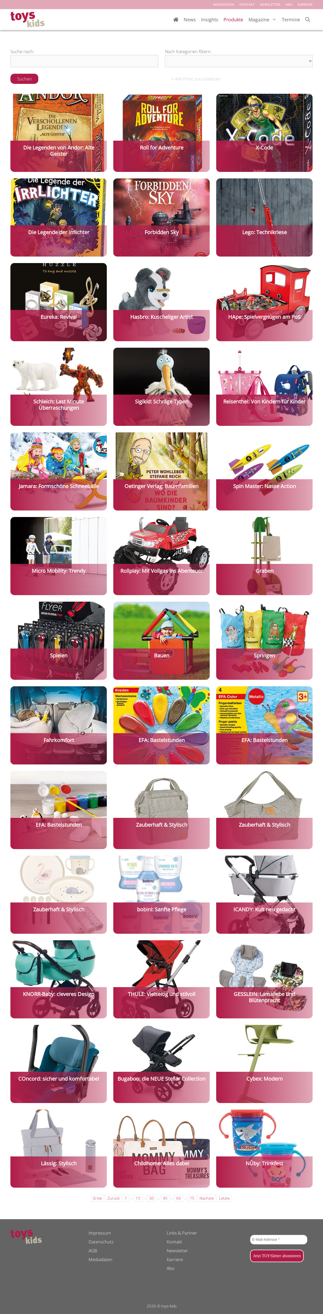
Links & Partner (182, 1233)
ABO (288, 4)
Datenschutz (101, 1242)
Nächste (207, 1198)
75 (192, 1198)
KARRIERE (305, 4)
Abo (171, 1268)
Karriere (175, 1259)
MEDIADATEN (223, 4)
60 (178, 1198)
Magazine (264, 19)
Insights (209, 19)
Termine (291, 19)
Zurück (113, 1198)
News (190, 19)
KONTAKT (246, 4)
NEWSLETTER (270, 4)
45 (165, 1198)
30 (151, 1198)
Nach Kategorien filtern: (188, 51)
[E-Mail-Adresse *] (278, 1239)
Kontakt (174, 1242)
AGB (93, 1251)
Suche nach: (22, 51)
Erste (97, 1198)
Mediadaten (100, 1259)
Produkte (233, 19)
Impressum (100, 1233)
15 (138, 1198)
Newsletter (177, 1251)
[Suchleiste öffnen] (308, 19)
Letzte (224, 1198)
